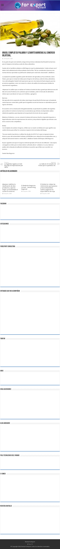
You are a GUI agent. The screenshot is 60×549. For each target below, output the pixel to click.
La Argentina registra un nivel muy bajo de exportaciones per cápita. (14, 165)
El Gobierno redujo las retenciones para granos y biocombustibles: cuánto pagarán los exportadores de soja (48, 187)
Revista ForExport (30, 541)
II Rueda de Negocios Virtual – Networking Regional (28, 187)
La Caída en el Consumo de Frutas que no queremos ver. (46, 164)
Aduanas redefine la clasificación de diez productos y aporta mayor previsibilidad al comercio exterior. (10, 187)
